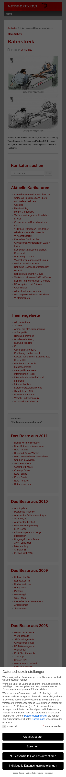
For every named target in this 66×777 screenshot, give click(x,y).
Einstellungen (38, 716)
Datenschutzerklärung (35, 713)
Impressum (49, 771)
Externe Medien (51, 724)
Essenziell (9, 724)
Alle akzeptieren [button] (33, 734)
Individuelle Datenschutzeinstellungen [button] (33, 763)
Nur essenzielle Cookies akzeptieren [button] (33, 753)
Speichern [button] (33, 744)
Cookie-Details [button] (18, 771)
